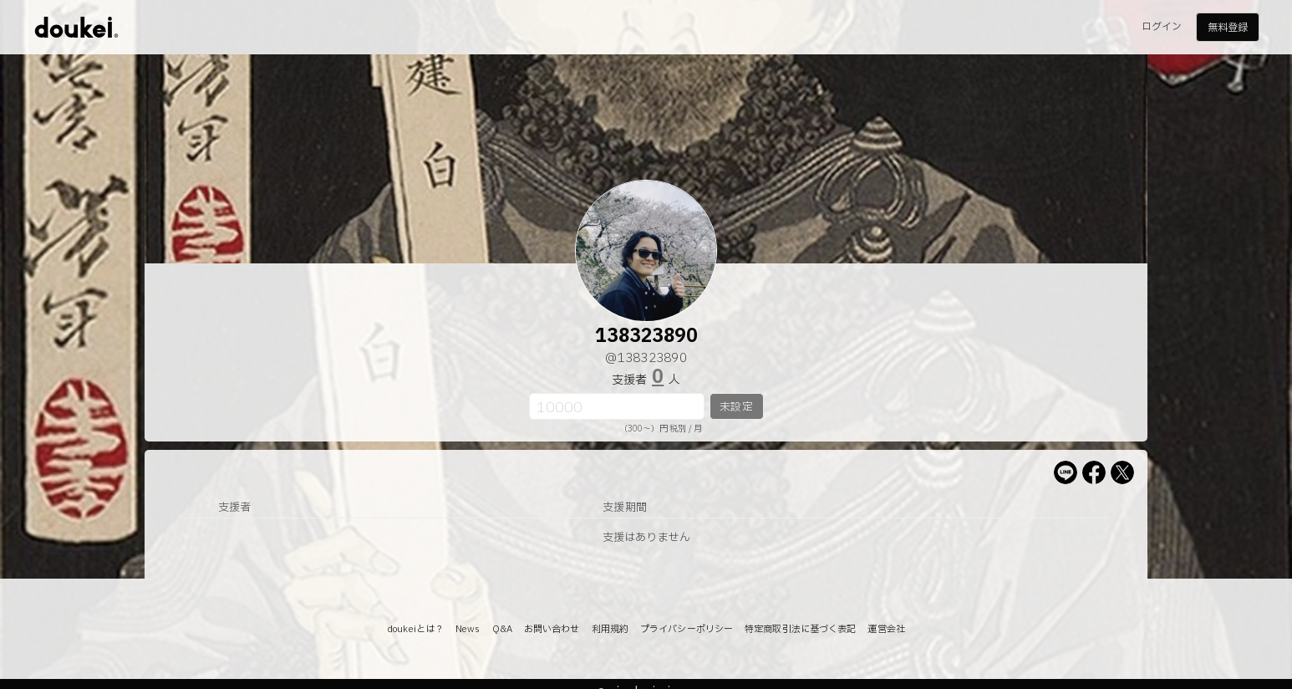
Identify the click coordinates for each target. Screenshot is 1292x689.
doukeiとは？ (415, 629)
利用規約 (610, 629)
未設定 (736, 407)
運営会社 (885, 629)
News (467, 629)
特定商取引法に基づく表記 (800, 629)
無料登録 (1228, 27)
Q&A (502, 629)
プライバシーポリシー (686, 629)
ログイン (1162, 26)
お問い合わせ (552, 629)
